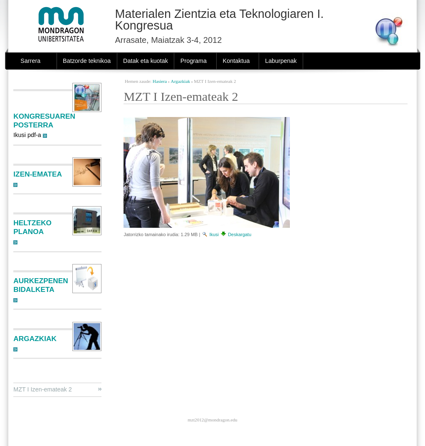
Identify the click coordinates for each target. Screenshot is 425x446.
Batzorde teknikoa (87, 60)
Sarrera (30, 60)
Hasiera (160, 81)
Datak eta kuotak (145, 60)
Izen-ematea (37, 174)
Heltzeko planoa (32, 227)
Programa (193, 60)
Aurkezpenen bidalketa (40, 285)
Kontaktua (236, 60)
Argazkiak (180, 81)
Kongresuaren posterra (44, 120)
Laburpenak (281, 60)
